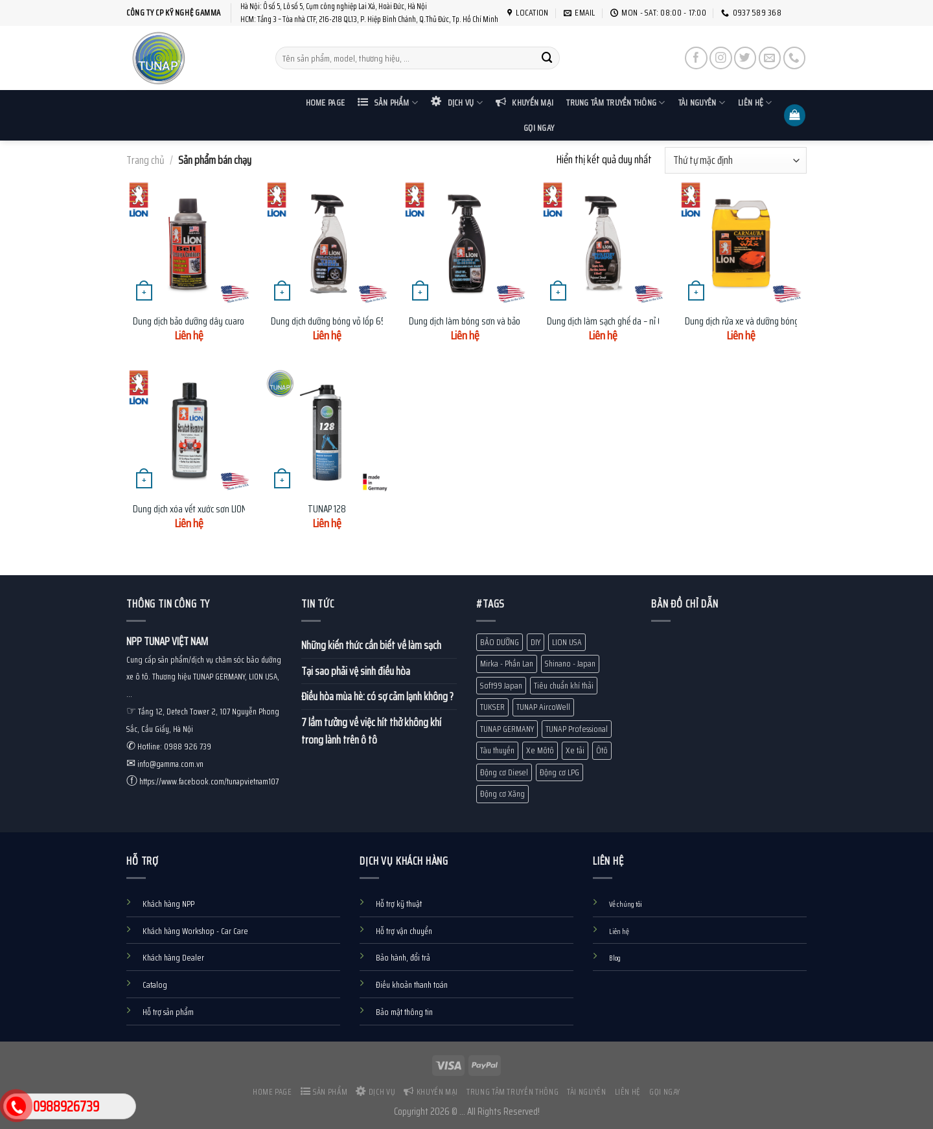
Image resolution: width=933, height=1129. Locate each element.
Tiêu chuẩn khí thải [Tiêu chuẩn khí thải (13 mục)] (563, 685)
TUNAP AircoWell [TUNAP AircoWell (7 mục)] (543, 707)
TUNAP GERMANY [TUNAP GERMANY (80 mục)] (507, 729)
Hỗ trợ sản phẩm (168, 1012)
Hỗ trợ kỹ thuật (399, 904)
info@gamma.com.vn (170, 764)
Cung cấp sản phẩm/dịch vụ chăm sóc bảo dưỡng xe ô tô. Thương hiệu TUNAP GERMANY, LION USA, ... (203, 677)
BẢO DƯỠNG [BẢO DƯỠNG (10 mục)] (499, 642)
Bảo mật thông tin (404, 1012)
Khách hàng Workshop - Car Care (195, 931)
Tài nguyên (701, 102)
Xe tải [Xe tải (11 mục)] (575, 750)
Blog (615, 958)
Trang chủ (145, 160)
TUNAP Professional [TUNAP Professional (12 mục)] (577, 729)
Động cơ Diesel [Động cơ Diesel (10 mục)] (504, 772)
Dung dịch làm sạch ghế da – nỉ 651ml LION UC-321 (634, 321)
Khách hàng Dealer (173, 957)
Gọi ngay (539, 128)
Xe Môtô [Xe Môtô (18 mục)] (540, 750)
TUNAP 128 (327, 509)
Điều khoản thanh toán (412, 985)
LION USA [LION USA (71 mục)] (567, 642)
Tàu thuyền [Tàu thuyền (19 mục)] (497, 750)
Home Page (325, 102)
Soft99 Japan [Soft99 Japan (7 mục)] (501, 685)
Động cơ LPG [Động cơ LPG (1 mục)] (559, 772)
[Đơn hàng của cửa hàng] (736, 160)
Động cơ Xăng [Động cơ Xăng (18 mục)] (502, 794)
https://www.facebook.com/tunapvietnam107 (209, 781)
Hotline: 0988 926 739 (174, 746)
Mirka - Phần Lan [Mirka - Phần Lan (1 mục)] (506, 663)
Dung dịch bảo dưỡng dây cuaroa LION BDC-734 (216, 321)
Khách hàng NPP (168, 904)
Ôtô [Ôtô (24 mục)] (602, 750)
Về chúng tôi (625, 904)
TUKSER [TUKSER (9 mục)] (492, 707)
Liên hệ (755, 102)
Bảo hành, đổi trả (403, 957)
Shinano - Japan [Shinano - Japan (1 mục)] (570, 663)
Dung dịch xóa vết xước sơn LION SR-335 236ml (217, 509)
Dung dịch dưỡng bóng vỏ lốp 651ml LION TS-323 (357, 321)
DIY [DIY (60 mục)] (535, 642)
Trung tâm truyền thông (615, 102)
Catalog (155, 985)
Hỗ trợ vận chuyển (404, 931)
